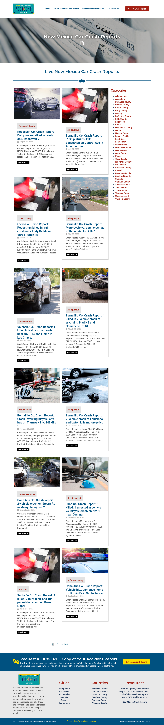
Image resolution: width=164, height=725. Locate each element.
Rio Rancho (120, 164)
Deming (118, 113)
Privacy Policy (72, 721)
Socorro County (122, 184)
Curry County (121, 110)
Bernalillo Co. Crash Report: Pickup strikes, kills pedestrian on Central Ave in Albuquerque (84, 141)
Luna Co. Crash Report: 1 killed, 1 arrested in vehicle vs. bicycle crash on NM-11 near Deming (84, 509)
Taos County (121, 190)
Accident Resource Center (95, 8)
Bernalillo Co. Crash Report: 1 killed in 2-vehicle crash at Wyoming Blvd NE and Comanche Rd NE (85, 321)
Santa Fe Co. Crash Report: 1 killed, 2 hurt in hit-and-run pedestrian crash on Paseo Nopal (36, 601)
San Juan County (123, 173)
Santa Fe (23, 589)
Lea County (120, 142)
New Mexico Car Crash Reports (66, 8)
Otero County (25, 218)
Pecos (118, 156)
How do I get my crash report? (135, 688)
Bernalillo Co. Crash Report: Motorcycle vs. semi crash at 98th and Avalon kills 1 (85, 227)
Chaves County (122, 104)
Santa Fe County (122, 182)
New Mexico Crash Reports (134, 702)
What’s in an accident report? (135, 694)
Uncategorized (25, 321)
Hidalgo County (122, 133)
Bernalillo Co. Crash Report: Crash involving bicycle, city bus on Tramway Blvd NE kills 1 (36, 421)
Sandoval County (123, 176)
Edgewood (120, 122)
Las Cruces (120, 139)
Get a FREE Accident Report (135, 697)
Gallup (118, 124)
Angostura (120, 99)
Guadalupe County (123, 127)
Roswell (118, 170)
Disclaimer (93, 721)
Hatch (118, 130)
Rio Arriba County (123, 162)
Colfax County (121, 107)
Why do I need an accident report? (134, 691)
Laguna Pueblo (122, 136)
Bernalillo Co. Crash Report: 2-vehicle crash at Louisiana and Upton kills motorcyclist (84, 419)
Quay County (121, 159)
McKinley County (123, 147)
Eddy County (121, 119)
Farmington (64, 703)
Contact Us (115, 8)
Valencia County (122, 199)
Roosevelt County (27, 126)
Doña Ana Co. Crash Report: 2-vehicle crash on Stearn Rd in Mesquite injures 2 (36, 503)
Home (47, 8)
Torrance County (122, 193)
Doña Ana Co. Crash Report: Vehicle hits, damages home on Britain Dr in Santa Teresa (84, 589)
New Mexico (121, 150)
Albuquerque (73, 130)
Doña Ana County (27, 494)
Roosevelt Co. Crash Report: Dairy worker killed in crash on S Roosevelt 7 (35, 135)
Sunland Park (121, 187)
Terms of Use (83, 721)
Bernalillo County (123, 102)
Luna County (121, 145)
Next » (66, 644)
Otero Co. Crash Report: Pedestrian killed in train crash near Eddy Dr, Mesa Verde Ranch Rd (34, 229)
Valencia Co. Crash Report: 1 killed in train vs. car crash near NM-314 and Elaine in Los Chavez (36, 332)
